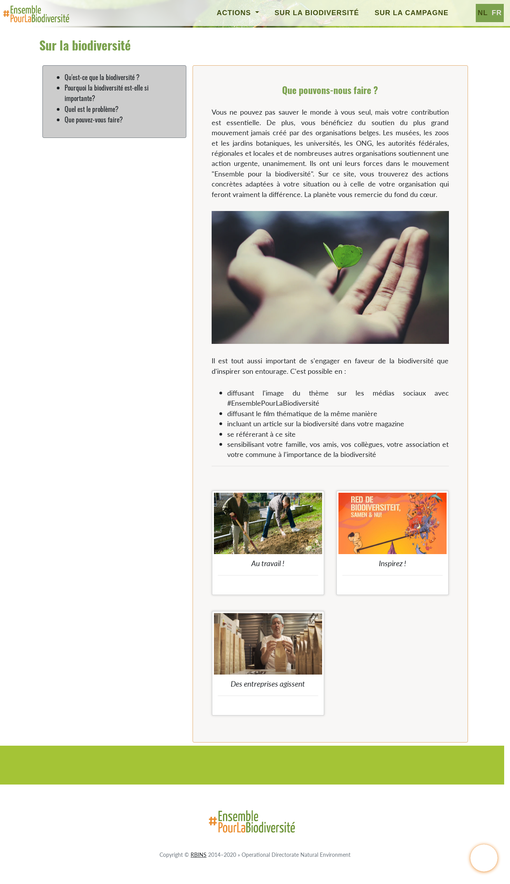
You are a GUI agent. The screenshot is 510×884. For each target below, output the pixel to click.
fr (497, 13)
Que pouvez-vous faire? (94, 119)
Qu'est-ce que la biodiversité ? (102, 77)
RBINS (199, 854)
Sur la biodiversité (317, 13)
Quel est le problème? (92, 109)
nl (483, 13)
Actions (235, 13)
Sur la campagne (412, 13)
